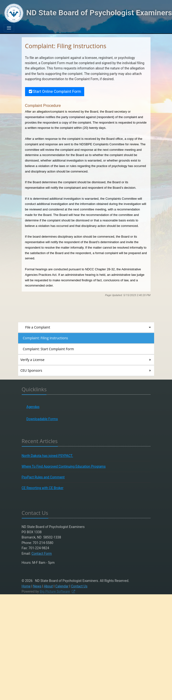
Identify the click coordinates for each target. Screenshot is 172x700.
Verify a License (86, 359)
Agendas (33, 407)
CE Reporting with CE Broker (42, 488)
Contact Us (79, 586)
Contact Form (41, 553)
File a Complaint (88, 327)
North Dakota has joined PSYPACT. (47, 456)
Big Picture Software (55, 591)
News (37, 586)
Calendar (62, 586)
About (48, 586)
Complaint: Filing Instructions (45, 338)
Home (26, 586)
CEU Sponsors (86, 370)
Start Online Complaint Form (54, 91)
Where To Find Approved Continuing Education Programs (64, 466)
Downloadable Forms (42, 419)
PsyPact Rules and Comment (43, 477)
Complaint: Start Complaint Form (48, 349)
